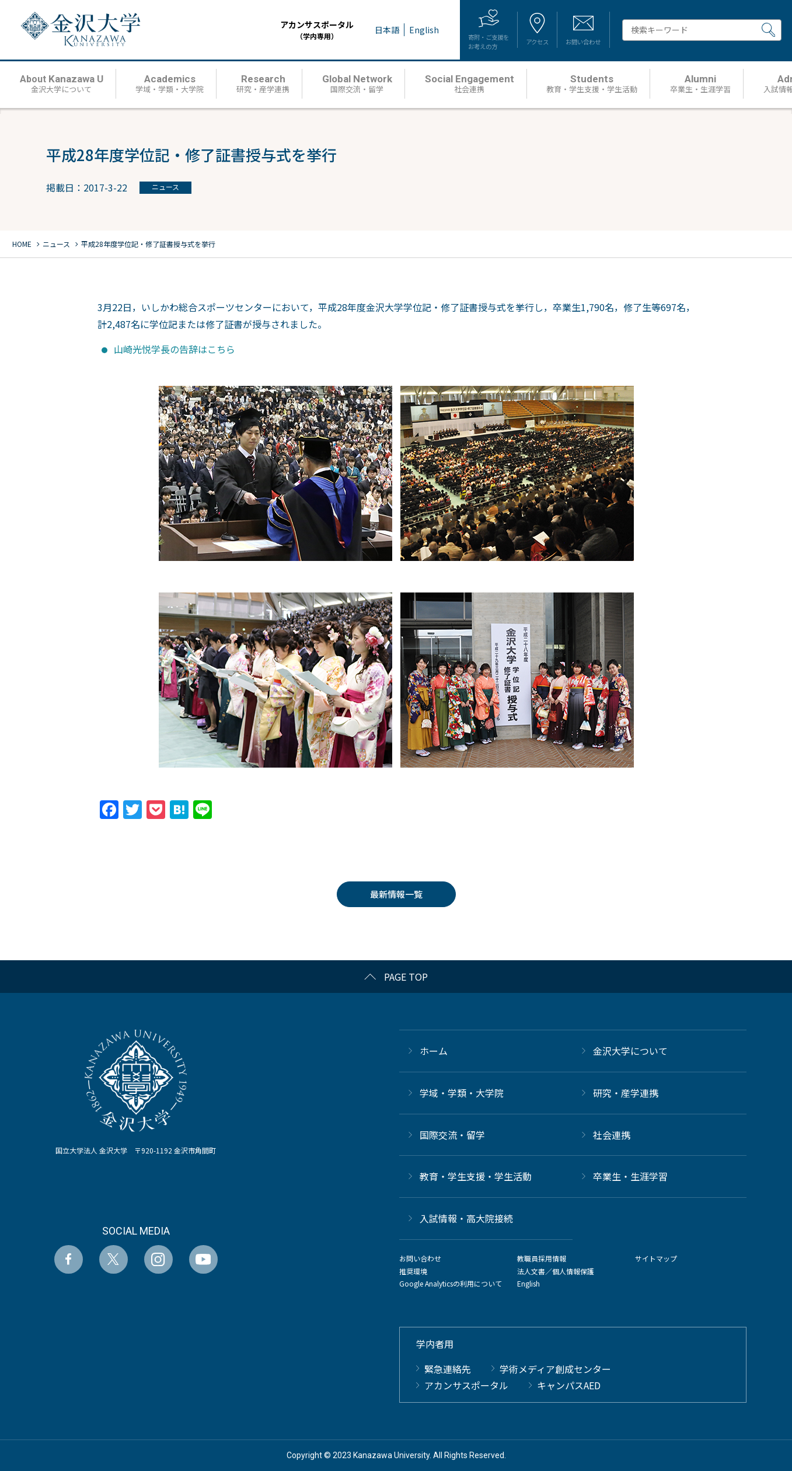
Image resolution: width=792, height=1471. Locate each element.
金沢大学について (630, 1051)
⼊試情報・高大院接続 (466, 1218)
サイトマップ (656, 1258)
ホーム (434, 1051)
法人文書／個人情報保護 (555, 1271)
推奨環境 (413, 1271)
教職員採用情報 (541, 1258)
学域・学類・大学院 (462, 1093)
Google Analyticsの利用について (450, 1283)
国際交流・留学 (452, 1135)
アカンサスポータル (283, 30)
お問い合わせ (420, 1258)
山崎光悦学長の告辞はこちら (174, 349)
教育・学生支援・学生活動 (476, 1176)
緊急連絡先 (447, 1369)
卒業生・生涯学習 (630, 1176)
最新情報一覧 (396, 894)
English (528, 1283)
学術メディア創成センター (555, 1369)
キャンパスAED (569, 1385)
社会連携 (611, 1135)
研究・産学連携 (625, 1093)
